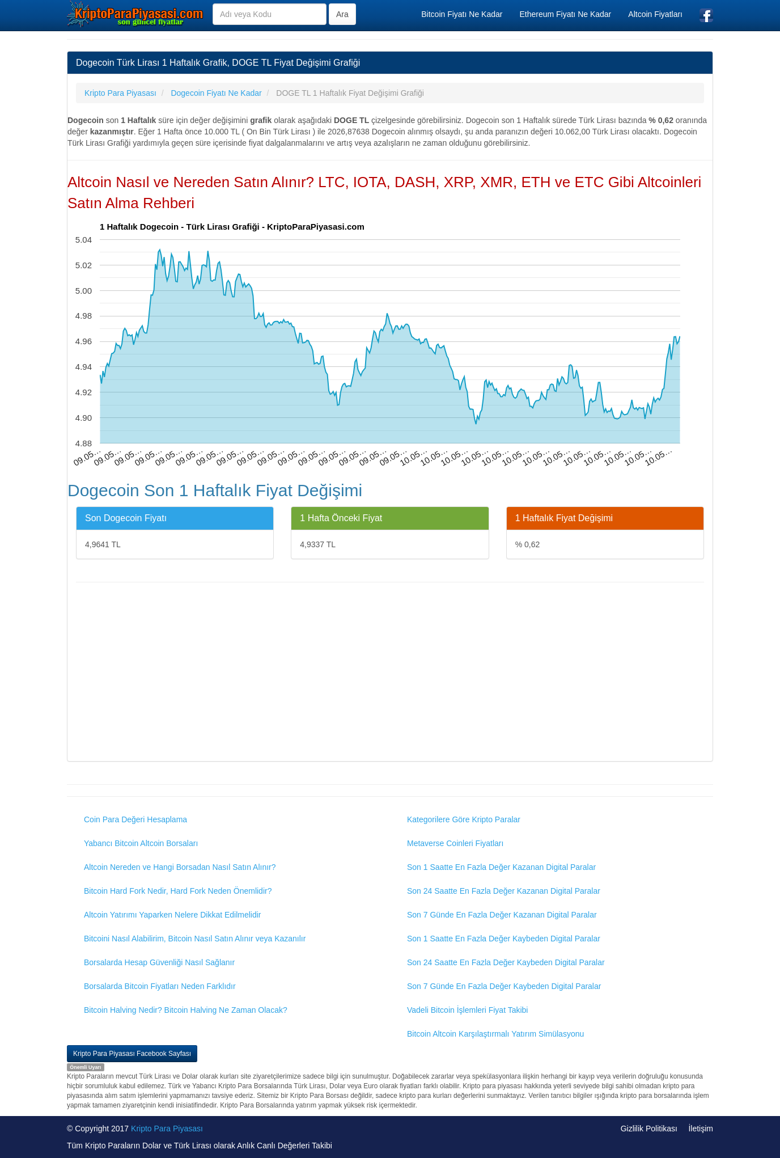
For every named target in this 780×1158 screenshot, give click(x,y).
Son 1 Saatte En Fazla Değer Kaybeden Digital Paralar (503, 938)
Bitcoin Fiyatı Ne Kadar (461, 14)
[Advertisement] (390, 673)
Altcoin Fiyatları (655, 14)
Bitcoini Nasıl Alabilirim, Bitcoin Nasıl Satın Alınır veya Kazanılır (195, 938)
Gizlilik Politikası (649, 1128)
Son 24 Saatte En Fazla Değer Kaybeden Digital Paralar (506, 962)
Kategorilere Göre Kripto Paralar (463, 819)
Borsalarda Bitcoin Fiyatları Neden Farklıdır (160, 986)
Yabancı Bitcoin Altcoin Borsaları (141, 843)
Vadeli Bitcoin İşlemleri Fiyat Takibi (467, 1010)
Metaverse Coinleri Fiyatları (455, 843)
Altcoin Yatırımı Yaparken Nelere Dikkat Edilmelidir (172, 914)
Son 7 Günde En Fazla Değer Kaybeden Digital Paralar (504, 986)
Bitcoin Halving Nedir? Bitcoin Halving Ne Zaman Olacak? (185, 1010)
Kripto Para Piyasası (167, 1128)
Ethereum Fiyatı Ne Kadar (565, 14)
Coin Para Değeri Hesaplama (135, 819)
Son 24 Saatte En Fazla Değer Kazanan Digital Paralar (503, 890)
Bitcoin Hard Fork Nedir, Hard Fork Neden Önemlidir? (178, 890)
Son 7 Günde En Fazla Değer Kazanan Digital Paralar (502, 914)
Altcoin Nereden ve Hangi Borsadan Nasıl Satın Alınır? (180, 867)
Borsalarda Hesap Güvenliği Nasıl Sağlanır (159, 962)
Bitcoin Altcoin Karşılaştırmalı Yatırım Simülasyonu (495, 1033)
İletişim (700, 1128)
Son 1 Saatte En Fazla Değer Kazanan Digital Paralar (501, 867)
